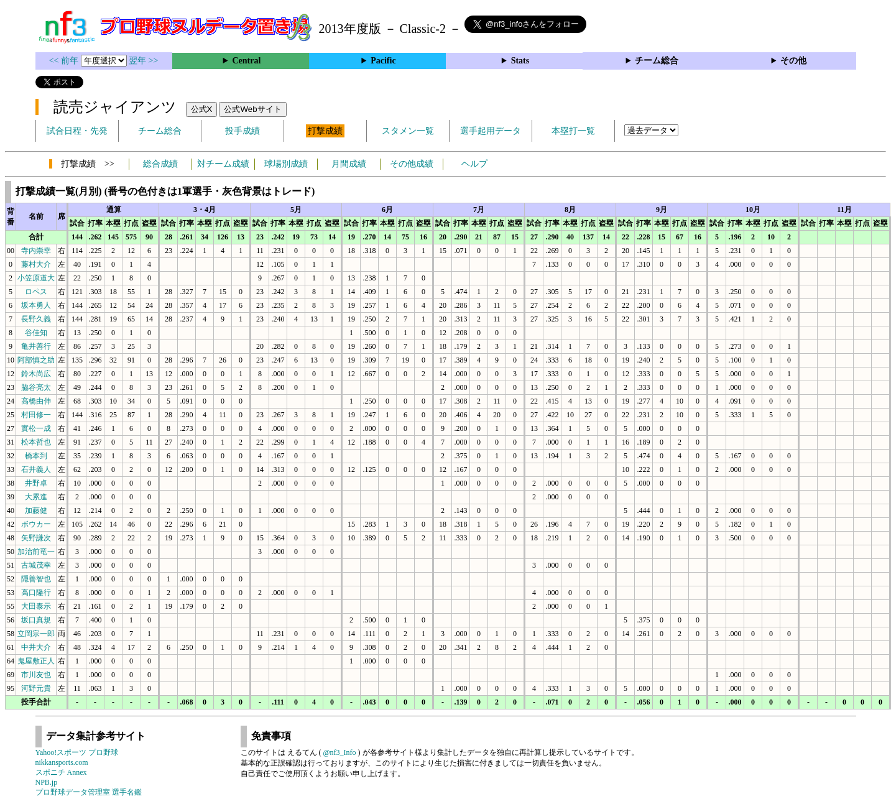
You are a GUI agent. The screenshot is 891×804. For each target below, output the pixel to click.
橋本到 (36, 455)
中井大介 (36, 647)
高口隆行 (36, 592)
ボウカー (36, 524)
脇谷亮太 (36, 387)
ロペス (36, 291)
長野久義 (36, 319)
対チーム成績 (223, 164)
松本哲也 (36, 442)
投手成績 (242, 131)
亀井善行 (36, 346)
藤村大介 (36, 264)
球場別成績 (286, 164)
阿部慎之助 (36, 360)
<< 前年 (65, 60)
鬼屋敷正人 (36, 661)
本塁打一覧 (573, 131)
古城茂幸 (36, 565)
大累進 (36, 496)
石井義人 (36, 469)
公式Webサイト (252, 109)
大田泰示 (36, 606)
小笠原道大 (36, 278)
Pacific (383, 60)
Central (246, 60)
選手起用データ (490, 131)
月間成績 (348, 164)
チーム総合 (656, 60)
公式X (202, 109)
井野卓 (36, 483)
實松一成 (36, 428)
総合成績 (160, 164)
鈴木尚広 (36, 373)
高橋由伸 (36, 401)
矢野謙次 (36, 538)
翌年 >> (143, 60)
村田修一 (36, 414)
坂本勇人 (36, 305)
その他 (793, 60)
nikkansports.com (61, 762)
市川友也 (36, 674)
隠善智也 (36, 579)
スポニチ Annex (61, 772)
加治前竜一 (36, 551)
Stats (520, 60)
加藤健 (36, 510)
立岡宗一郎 (36, 633)
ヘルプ (474, 164)
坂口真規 (36, 620)
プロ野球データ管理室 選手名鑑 (88, 792)
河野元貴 (36, 688)
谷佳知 (36, 332)
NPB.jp (46, 782)
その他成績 (411, 164)
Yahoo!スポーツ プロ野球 (77, 752)
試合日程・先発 (77, 131)
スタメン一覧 (408, 131)
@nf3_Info (339, 752)
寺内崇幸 (36, 250)
